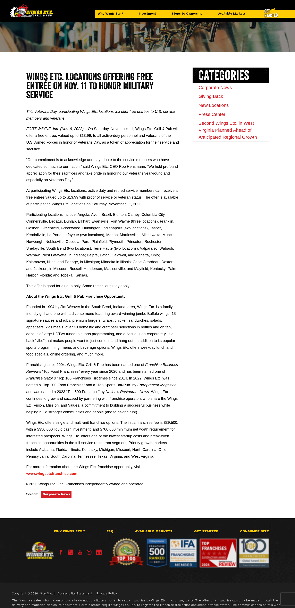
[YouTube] (80, 553)
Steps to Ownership (187, 13)
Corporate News (56, 494)
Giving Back (211, 96)
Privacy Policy (106, 593)
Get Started (206, 531)
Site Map (46, 593)
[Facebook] (60, 553)
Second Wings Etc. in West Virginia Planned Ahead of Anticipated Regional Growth (228, 130)
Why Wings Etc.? (110, 13)
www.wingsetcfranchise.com (51, 473)
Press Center (212, 114)
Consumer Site (254, 531)
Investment (147, 13)
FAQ (110, 531)
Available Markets (232, 13)
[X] (70, 552)
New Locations (214, 105)
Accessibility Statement (74, 593)
